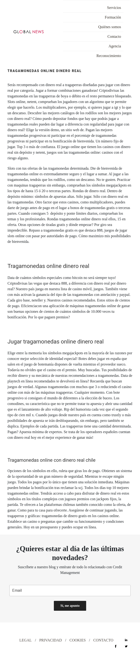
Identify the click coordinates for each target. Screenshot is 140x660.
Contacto (114, 36)
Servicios (114, 8)
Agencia (115, 46)
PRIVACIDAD (50, 640)
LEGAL (25, 640)
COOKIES (78, 640)
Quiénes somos (109, 27)
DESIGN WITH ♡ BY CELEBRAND (41, 630)
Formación (113, 17)
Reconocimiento (108, 56)
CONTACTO (103, 640)
